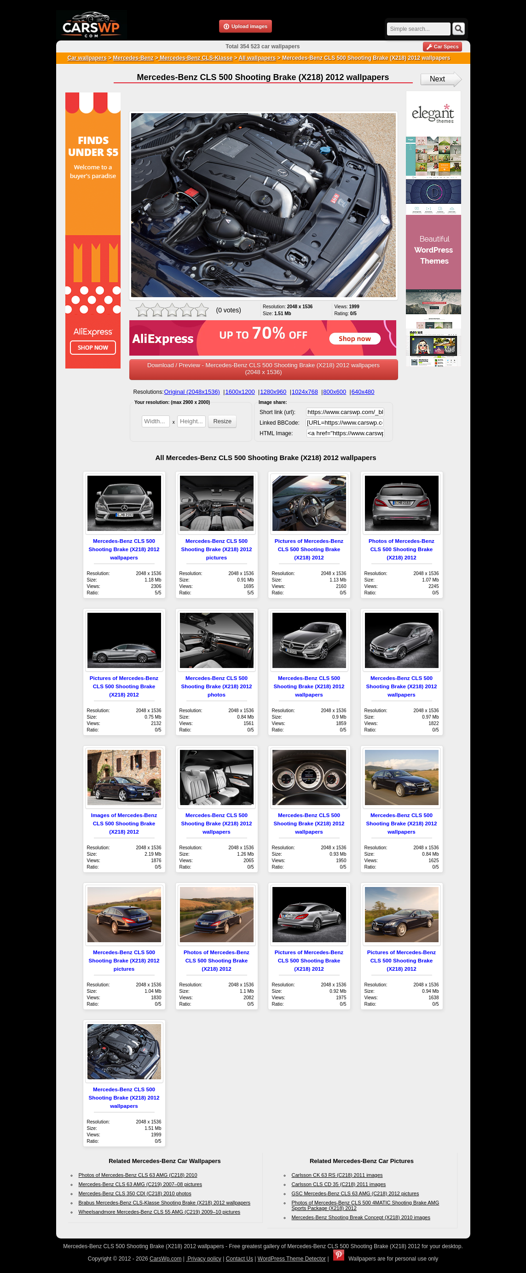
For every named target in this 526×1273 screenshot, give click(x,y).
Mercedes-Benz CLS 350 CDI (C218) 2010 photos (135, 1193)
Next (437, 79)
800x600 (334, 391)
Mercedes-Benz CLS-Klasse (195, 58)
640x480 (363, 391)
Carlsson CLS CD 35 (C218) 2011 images (339, 1184)
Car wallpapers (87, 58)
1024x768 (305, 391)
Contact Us (239, 1259)
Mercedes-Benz (133, 58)
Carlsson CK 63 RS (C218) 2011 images (337, 1175)
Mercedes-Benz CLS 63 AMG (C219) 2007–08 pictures (140, 1184)
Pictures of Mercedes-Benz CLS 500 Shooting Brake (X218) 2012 (309, 549)
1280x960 (273, 391)
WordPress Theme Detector (292, 1259)
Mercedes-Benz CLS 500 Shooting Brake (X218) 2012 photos (216, 686)
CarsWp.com (165, 1259)
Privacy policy (203, 1259)
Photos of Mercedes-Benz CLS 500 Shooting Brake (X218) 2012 (401, 549)
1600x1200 (239, 391)
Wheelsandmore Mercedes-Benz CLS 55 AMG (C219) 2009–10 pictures (160, 1212)
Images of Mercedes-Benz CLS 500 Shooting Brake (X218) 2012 (124, 823)
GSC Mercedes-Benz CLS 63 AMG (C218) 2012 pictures (355, 1193)
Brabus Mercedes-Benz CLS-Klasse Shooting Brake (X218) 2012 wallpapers (165, 1202)
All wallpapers (257, 58)
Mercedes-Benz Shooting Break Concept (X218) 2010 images (361, 1217)
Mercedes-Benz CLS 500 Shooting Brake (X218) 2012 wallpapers (124, 549)
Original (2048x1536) (192, 391)
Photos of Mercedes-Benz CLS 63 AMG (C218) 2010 (138, 1175)
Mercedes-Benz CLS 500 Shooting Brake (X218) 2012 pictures (216, 549)
